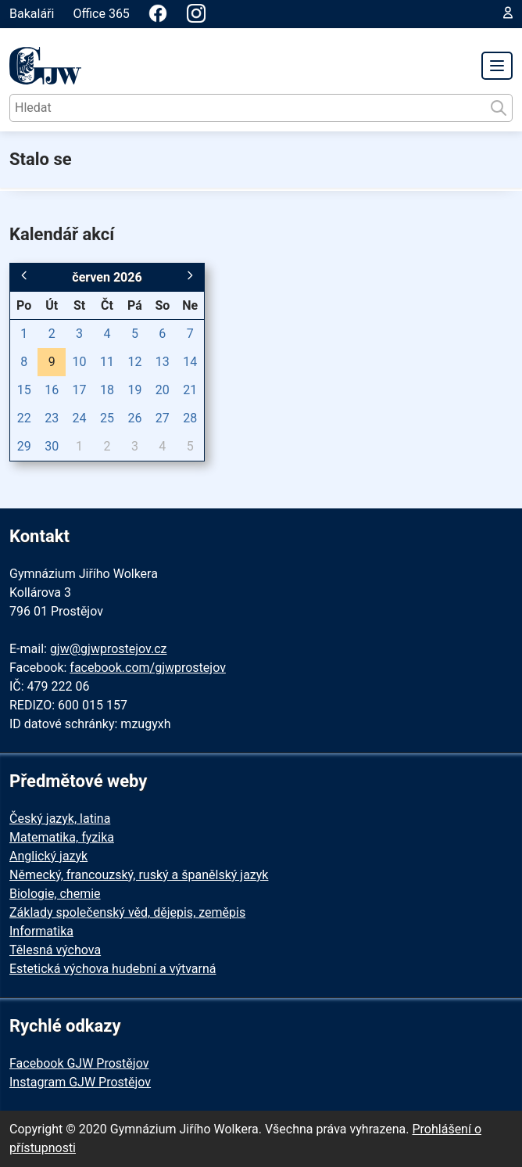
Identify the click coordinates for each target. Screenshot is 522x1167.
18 (107, 389)
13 (163, 361)
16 (52, 389)
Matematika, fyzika (61, 837)
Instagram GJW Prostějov (80, 1082)
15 (24, 389)
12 (134, 361)
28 (190, 418)
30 (52, 446)
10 (80, 361)
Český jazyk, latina (59, 818)
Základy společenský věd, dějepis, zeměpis (127, 912)
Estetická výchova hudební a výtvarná (112, 968)
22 (24, 418)
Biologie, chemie (55, 893)
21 (190, 389)
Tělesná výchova (55, 950)
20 (163, 389)
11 (107, 361)
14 (190, 361)
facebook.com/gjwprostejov (148, 667)
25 (107, 418)
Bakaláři (31, 13)
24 (80, 418)
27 (163, 418)
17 (80, 389)
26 (134, 418)
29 (24, 446)
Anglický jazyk (48, 856)
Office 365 (101, 13)
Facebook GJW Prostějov (78, 1063)
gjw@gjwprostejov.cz (108, 648)
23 (52, 418)
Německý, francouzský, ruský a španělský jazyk (138, 874)
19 (134, 389)
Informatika (41, 931)
